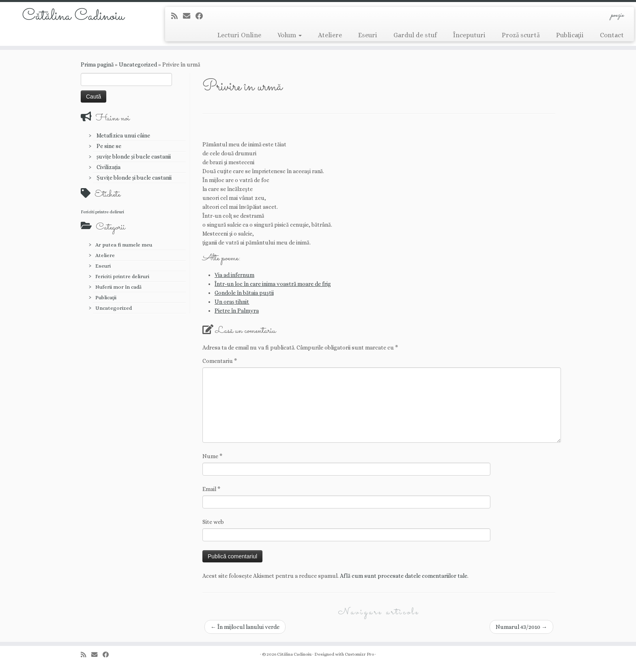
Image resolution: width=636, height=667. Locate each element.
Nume (212, 456)
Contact (612, 35)
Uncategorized (138, 64)
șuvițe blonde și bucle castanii (134, 156)
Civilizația (108, 167)
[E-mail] (189, 16)
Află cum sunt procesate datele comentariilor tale (403, 576)
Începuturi (469, 35)
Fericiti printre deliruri (122, 276)
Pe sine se (109, 146)
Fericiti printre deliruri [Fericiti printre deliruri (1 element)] (102, 211)
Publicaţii (570, 35)
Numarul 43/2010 (521, 627)
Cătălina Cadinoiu (73, 16)
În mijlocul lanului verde (245, 627)
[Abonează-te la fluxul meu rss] (177, 16)
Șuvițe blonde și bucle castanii (134, 177)
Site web (213, 522)
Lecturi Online (239, 35)
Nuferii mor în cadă (118, 287)
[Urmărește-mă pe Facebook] (202, 16)
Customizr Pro (359, 654)
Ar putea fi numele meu (123, 245)
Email (211, 489)
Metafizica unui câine (123, 135)
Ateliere (330, 35)
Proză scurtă (520, 35)
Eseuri (367, 35)
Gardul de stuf (415, 35)
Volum (289, 35)
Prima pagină (97, 64)
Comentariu (219, 361)
